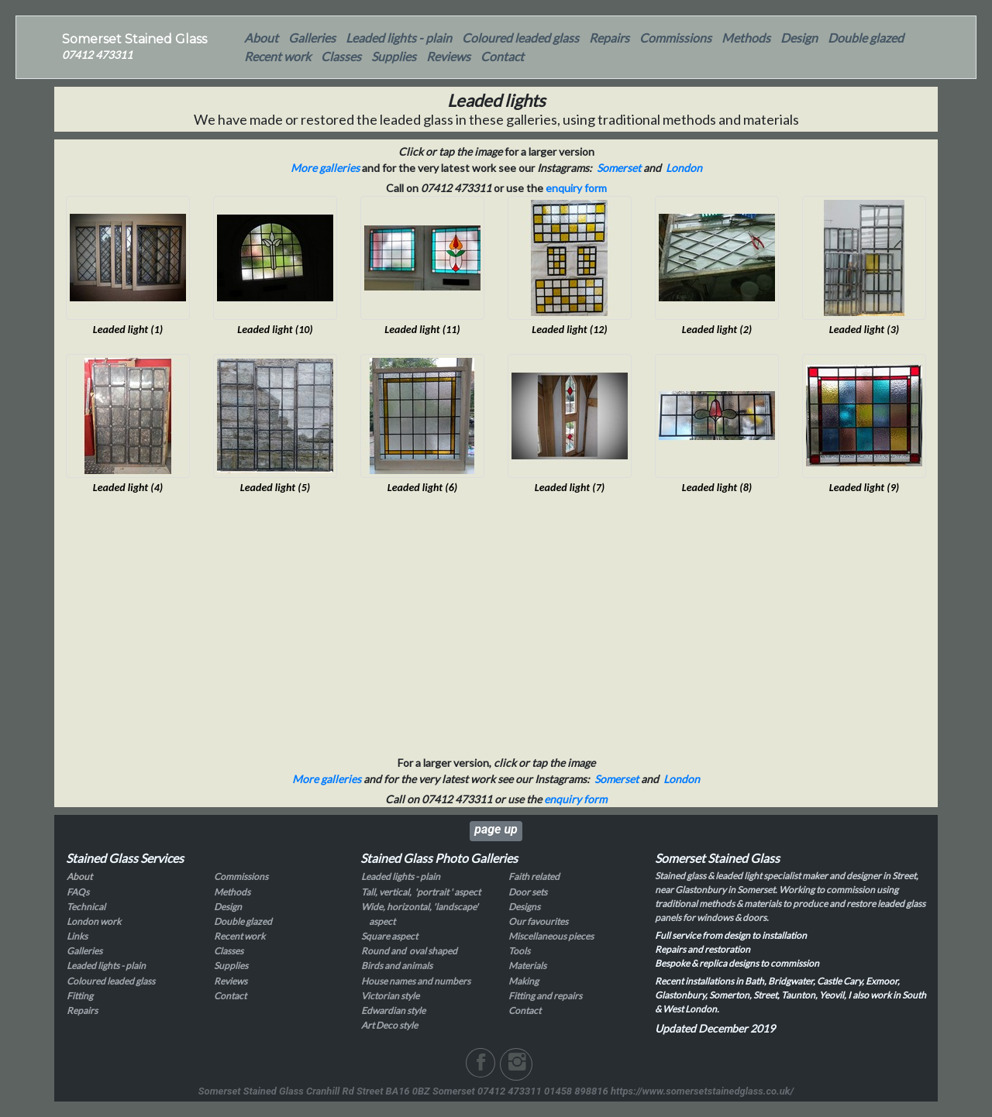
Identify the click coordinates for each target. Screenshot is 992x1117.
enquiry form (576, 187)
